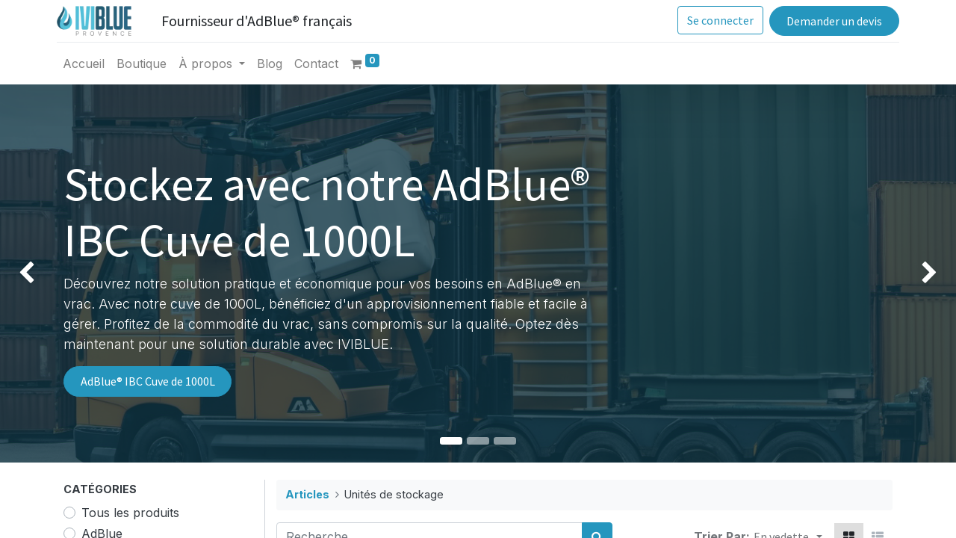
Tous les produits (130, 512)
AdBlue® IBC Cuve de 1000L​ (148, 381)
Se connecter (714, 20)
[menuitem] (90, 63)
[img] (38, 273)
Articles (307, 494)
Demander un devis (827, 20)
